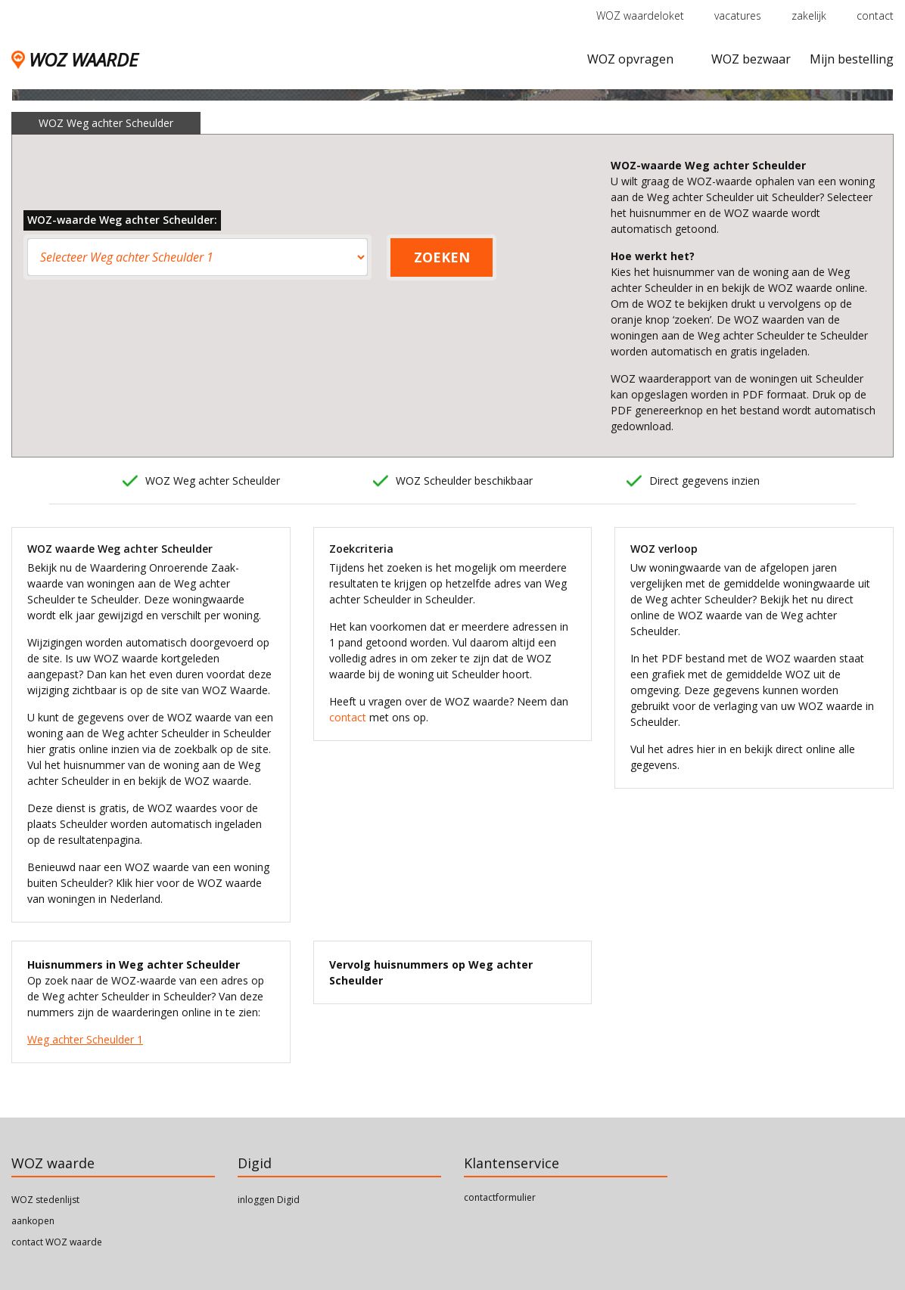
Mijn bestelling (852, 59)
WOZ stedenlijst (45, 1199)
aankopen (32, 1220)
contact (875, 15)
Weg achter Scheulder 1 (85, 1039)
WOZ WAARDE (74, 59)
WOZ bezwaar (751, 59)
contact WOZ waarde (56, 1242)
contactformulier (500, 1197)
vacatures (737, 15)
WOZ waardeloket (640, 15)
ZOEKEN (442, 257)
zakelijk (808, 15)
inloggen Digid (269, 1199)
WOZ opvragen (630, 59)
